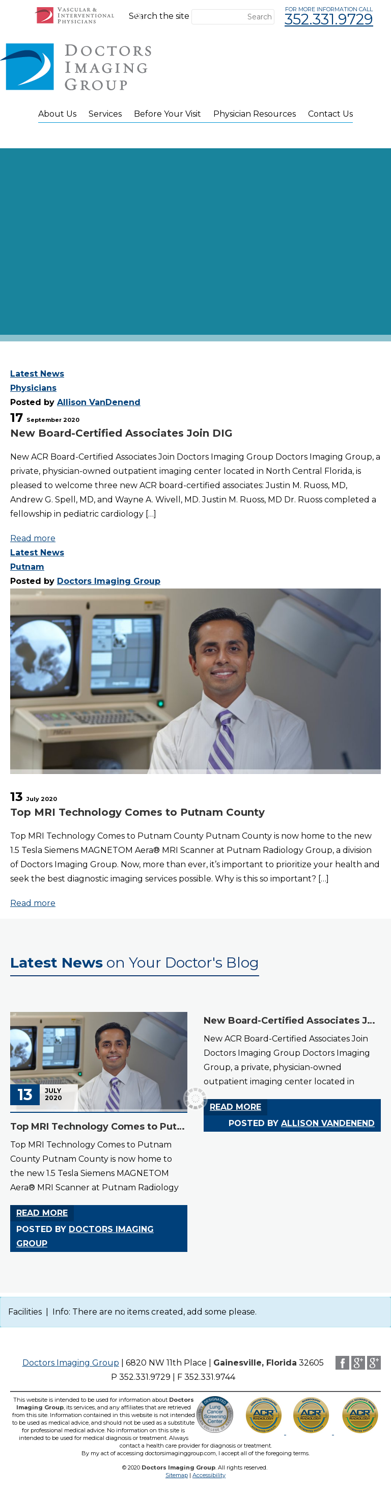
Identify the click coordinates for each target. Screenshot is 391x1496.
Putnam (27, 567)
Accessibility (209, 1475)
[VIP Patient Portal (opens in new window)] (74, 20)
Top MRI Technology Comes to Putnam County (137, 812)
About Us (57, 114)
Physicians (33, 388)
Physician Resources (254, 114)
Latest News (37, 374)
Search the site (159, 16)
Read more (32, 538)
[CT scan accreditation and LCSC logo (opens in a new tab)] (360, 1431)
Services (105, 114)
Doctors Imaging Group (108, 581)
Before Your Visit (167, 114)
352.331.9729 (329, 19)
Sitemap (176, 1475)
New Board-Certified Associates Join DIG (121, 433)
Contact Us (330, 114)
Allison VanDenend (99, 402)
